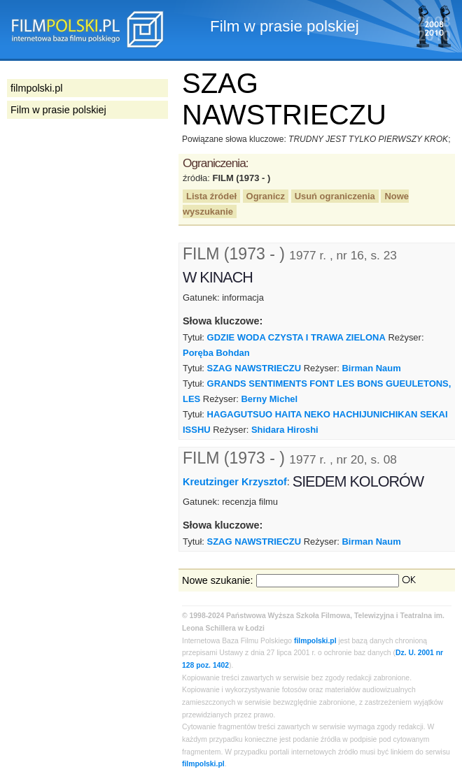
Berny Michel (269, 399)
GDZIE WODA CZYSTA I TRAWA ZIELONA (296, 337)
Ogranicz (265, 196)
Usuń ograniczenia (335, 196)
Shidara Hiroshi (284, 429)
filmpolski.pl (315, 641)
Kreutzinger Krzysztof (235, 481)
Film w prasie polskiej (58, 109)
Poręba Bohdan (216, 352)
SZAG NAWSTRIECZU (254, 368)
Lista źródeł (211, 196)
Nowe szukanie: (217, 580)
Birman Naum (371, 368)
